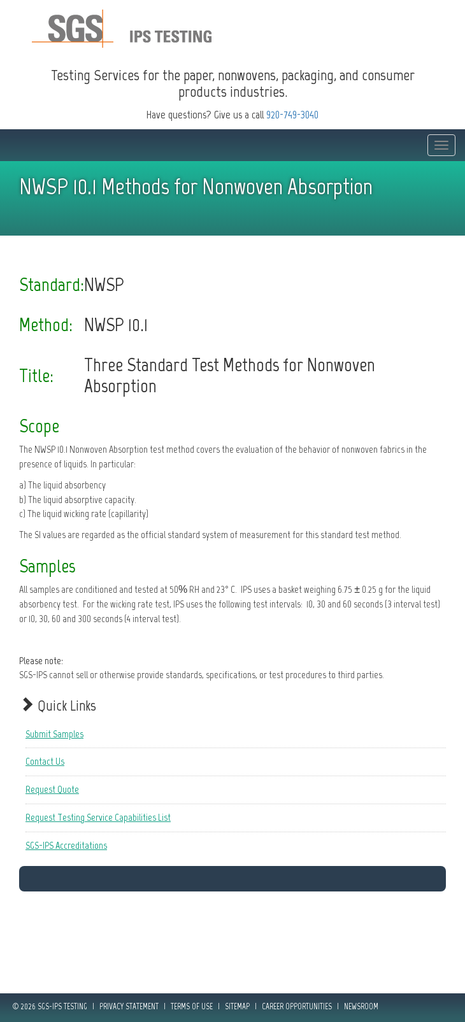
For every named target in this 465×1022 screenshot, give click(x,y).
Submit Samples (54, 734)
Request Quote (52, 789)
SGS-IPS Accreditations (66, 845)
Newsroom (361, 1006)
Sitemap (237, 1006)
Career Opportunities (297, 1006)
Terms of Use (192, 1006)
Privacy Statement (129, 1006)
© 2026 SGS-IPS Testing (50, 1006)
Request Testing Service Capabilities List (98, 817)
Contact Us (44, 761)
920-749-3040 (292, 115)
